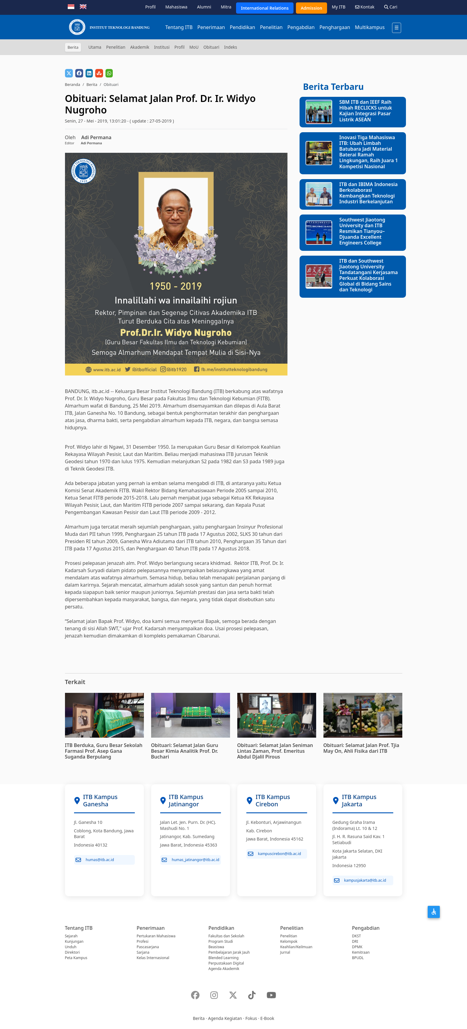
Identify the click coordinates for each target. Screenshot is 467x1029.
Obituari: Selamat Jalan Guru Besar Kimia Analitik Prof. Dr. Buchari (184, 751)
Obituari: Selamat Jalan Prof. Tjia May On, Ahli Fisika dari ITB (361, 748)
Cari (390, 7)
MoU (194, 47)
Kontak (365, 7)
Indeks (230, 47)
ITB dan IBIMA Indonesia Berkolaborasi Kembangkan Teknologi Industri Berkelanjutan (368, 193)
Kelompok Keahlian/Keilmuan (296, 944)
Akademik (139, 47)
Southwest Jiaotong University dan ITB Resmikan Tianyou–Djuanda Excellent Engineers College (362, 231)
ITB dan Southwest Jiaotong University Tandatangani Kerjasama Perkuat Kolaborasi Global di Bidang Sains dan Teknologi (368, 275)
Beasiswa (216, 946)
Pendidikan (242, 27)
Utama (94, 47)
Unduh (70, 946)
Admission (311, 8)
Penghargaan (334, 27)
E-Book (267, 1018)
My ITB (338, 7)
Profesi (142, 941)
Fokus (251, 1018)
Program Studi (221, 941)
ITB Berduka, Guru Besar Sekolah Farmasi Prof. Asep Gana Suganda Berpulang (104, 751)
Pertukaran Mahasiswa (156, 936)
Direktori (72, 952)
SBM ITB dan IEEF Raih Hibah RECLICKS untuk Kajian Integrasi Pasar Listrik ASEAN (365, 111)
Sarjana (143, 952)
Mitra (226, 7)
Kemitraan (361, 952)
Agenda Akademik (224, 968)
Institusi (162, 47)
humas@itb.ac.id (95, 860)
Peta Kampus (76, 957)
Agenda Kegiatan (225, 1018)
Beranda (72, 84)
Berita (91, 84)
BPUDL (358, 957)
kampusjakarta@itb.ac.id (360, 880)
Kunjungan (74, 941)
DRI (355, 941)
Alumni (204, 7)
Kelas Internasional (153, 957)
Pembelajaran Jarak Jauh (229, 952)
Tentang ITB (179, 27)
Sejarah (71, 936)
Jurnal (285, 952)
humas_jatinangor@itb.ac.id (190, 860)
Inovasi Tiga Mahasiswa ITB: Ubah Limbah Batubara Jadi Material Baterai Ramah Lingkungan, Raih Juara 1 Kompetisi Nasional (368, 152)
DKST (356, 936)
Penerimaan (211, 27)
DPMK (357, 946)
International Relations (265, 8)
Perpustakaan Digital (226, 963)
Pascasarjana (148, 946)
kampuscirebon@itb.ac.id (274, 854)
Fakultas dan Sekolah (227, 936)
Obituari (211, 47)
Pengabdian (301, 27)
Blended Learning (224, 957)
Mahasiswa (176, 7)
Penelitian (271, 27)
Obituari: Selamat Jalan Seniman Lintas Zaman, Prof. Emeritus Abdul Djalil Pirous (275, 751)
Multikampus (369, 27)
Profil (150, 7)
